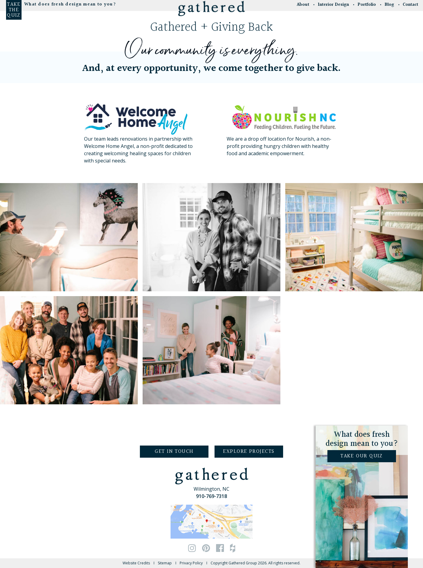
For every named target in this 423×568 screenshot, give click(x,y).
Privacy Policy (191, 563)
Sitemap (165, 563)
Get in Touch (174, 451)
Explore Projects (248, 451)
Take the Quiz (13, 10)
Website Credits (136, 563)
